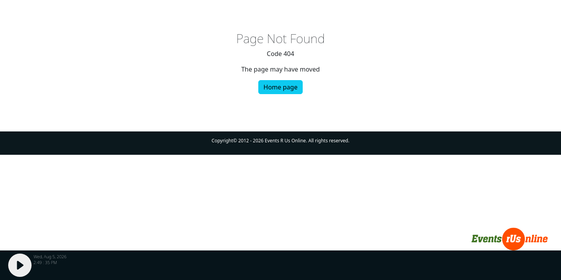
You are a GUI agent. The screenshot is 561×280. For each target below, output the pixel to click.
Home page (280, 87)
